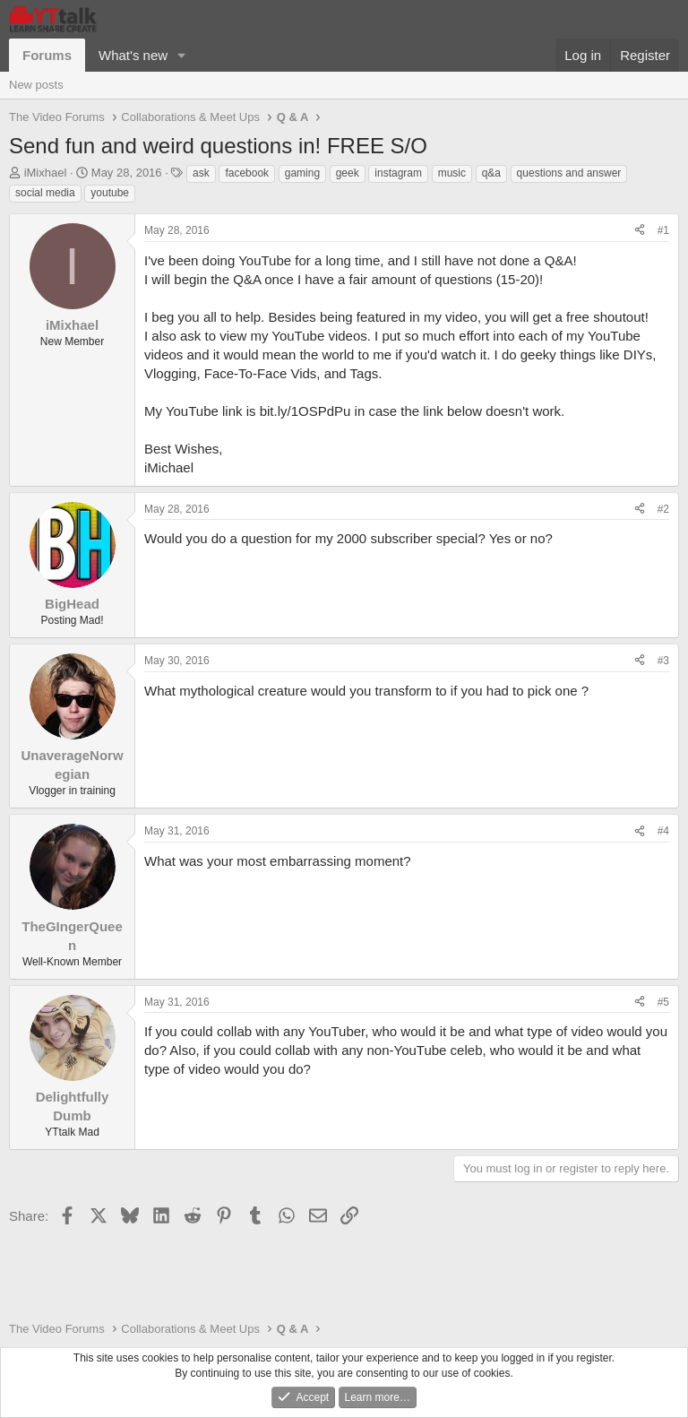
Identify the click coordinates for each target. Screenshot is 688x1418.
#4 (663, 831)
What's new (133, 55)
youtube (109, 192)
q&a (491, 173)
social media (45, 192)
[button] (181, 55)
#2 (663, 509)
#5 (663, 1002)
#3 (663, 660)
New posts (36, 84)
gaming (302, 173)
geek (347, 173)
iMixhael (45, 172)
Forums (47, 55)
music (452, 173)
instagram (398, 173)
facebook (247, 173)
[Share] (639, 230)
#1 (663, 230)
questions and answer (569, 173)
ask (201, 173)
